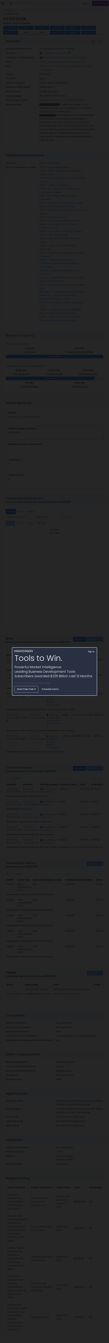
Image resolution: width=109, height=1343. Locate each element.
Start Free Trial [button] (26, 689)
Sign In (91, 651)
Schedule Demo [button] (50, 689)
